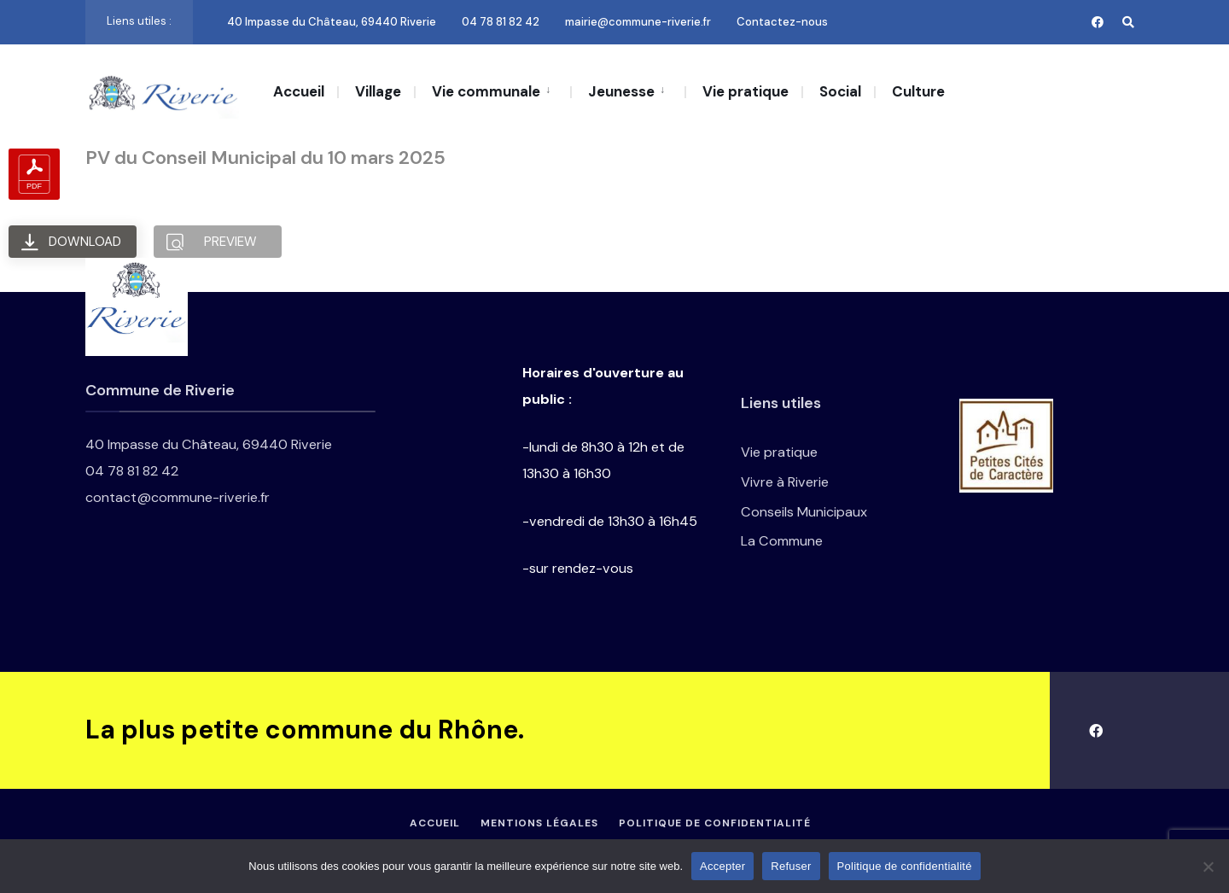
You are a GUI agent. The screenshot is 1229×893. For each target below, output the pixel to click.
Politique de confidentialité (715, 823)
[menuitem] (492, 90)
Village (378, 91)
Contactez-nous (782, 22)
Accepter (722, 866)
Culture (918, 91)
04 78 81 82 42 (500, 22)
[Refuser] (1207, 866)
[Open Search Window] (1128, 22)
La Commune (782, 541)
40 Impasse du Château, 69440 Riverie (331, 22)
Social (840, 91)
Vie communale (486, 91)
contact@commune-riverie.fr (177, 497)
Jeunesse (621, 91)
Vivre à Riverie (785, 482)
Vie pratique (745, 91)
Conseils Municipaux (804, 512)
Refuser (791, 866)
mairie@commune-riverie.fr (638, 22)
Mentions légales (539, 823)
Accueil (298, 91)
